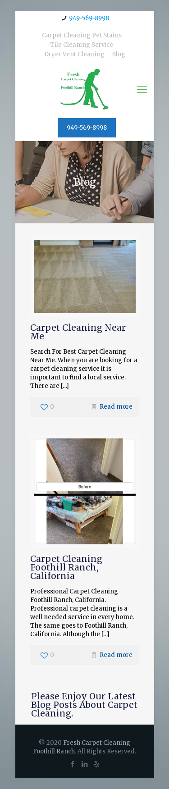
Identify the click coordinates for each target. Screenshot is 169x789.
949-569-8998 (89, 18)
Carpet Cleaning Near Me (78, 332)
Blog (118, 54)
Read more (116, 406)
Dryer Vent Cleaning (74, 54)
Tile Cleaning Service (81, 45)
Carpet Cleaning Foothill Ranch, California (66, 567)
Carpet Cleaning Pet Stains (82, 35)
